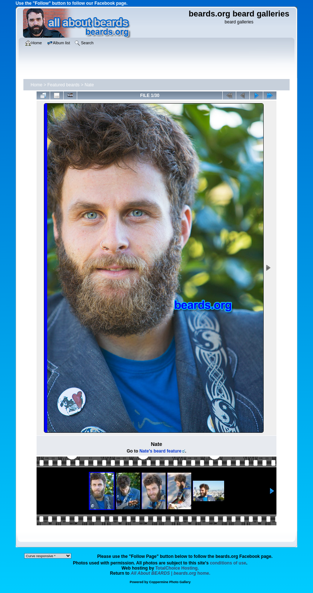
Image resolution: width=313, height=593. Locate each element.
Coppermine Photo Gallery (170, 582)
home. (171, 573)
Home (36, 84)
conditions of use (228, 563)
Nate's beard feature (160, 451)
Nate (89, 84)
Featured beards (64, 84)
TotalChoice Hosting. (177, 568)
